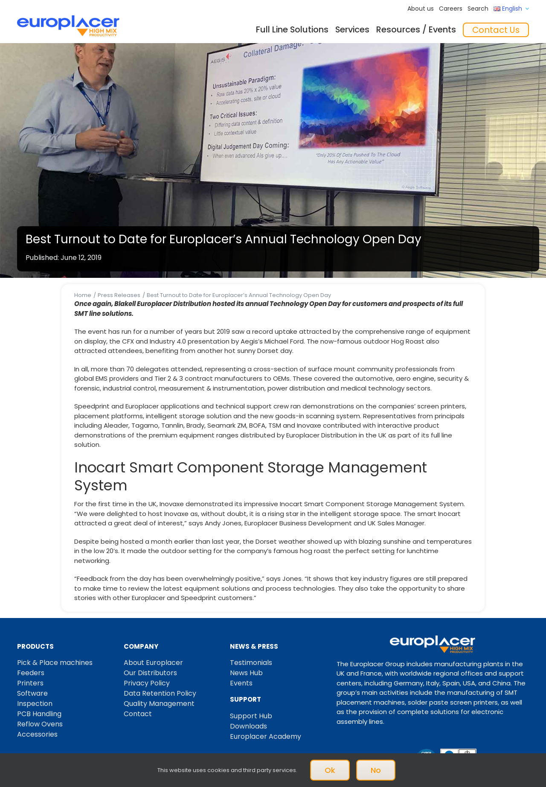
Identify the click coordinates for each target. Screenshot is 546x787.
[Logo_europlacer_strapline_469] (68, 18)
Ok (330, 770)
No (376, 770)
